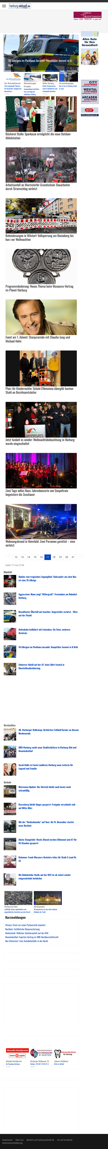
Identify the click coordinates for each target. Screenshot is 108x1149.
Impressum (7, 1140)
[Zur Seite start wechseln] (7, 555)
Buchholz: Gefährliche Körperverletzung (22, 929)
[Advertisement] (45, 22)
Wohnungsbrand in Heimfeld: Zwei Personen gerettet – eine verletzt (40, 543)
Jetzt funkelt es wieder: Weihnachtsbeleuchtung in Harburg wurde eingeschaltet (40, 441)
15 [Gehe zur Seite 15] (35, 557)
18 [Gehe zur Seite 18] (54, 557)
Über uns (19, 1140)
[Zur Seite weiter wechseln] (78, 555)
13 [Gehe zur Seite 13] (22, 557)
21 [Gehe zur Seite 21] (73, 557)
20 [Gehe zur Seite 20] (66, 557)
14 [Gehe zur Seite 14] (28, 557)
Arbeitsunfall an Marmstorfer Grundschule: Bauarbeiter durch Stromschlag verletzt (38, 186)
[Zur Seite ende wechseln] (82, 555)
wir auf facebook (64, 1140)
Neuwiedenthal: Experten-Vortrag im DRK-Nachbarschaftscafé (31, 937)
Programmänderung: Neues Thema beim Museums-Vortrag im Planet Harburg (39, 288)
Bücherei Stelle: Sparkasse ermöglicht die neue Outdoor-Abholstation (39, 136)
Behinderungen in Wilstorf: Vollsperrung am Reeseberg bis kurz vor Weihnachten (40, 237)
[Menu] (4, 6)
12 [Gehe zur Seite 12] (16, 557)
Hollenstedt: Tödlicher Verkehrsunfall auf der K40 (26, 933)
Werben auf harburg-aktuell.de (40, 1140)
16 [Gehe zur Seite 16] (41, 557)
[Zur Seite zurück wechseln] (11, 555)
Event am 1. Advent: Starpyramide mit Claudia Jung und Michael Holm (38, 339)
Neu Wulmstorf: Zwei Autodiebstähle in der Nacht (26, 941)
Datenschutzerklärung (12, 1143)
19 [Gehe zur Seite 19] (60, 557)
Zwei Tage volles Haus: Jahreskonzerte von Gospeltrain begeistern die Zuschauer (37, 492)
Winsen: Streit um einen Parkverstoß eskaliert (25, 925)
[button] (41, 53)
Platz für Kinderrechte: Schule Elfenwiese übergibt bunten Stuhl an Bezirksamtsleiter (39, 390)
